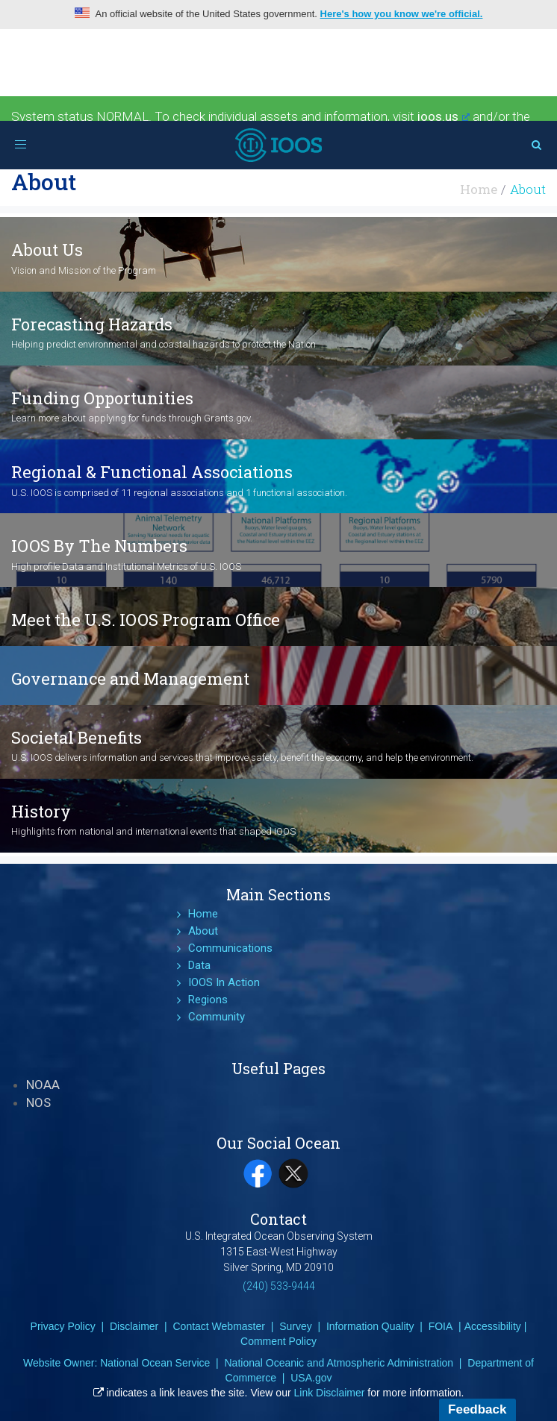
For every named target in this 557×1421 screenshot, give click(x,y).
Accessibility (492, 1326)
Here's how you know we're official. (401, 13)
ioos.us (443, 116)
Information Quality (370, 1326)
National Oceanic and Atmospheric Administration (338, 1363)
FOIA (441, 1326)
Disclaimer (134, 1326)
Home (478, 189)
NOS (38, 1102)
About (203, 931)
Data (199, 965)
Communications (230, 948)
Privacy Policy (63, 1326)
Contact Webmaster (218, 1326)
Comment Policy (278, 1341)
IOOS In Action (224, 982)
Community (216, 1016)
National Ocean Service (155, 1363)
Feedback (477, 1409)
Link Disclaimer (329, 1393)
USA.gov (311, 1378)
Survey (295, 1326)
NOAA (43, 1084)
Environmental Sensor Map (91, 133)
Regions (208, 999)
